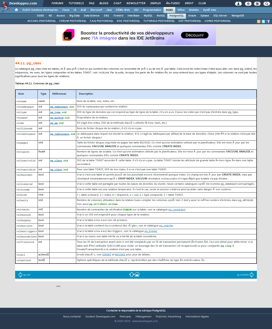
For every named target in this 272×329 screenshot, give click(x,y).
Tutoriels (76, 3)
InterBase (133, 15)
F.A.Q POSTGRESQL (101, 21)
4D (50, 15)
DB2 (106, 15)
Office (181, 10)
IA (75, 10)
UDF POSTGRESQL (189, 21)
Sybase (204, 15)
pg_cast (24, 279)
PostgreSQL (176, 15)
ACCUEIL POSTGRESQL (41, 21)
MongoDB (238, 15)
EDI (136, 10)
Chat (117, 3)
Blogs (104, 3)
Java (109, 10)
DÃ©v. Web (123, 10)
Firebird (118, 15)
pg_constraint (245, 279)
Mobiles (194, 10)
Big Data (74, 15)
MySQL (148, 15)
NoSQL (161, 15)
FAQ (91, 3)
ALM (83, 10)
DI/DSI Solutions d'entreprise (40, 10)
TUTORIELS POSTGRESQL (159, 21)
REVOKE (120, 259)
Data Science (91, 15)
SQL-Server (220, 15)
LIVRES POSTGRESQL (218, 21)
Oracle (192, 15)
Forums (57, 3)
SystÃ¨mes (209, 10)
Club (202, 3)
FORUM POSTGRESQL (72, 21)
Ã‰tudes (173, 3)
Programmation (152, 10)
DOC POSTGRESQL (128, 21)
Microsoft (96, 10)
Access (60, 15)
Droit (189, 3)
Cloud (65, 10)
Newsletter (136, 3)
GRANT (106, 259)
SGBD (169, 10)
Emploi (155, 3)
